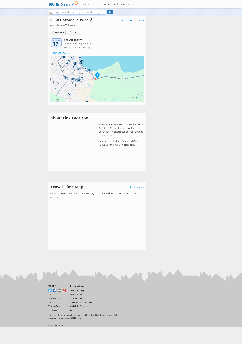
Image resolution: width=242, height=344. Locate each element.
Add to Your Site (122, 4)
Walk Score (55, 286)
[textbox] (79, 12)
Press (50, 302)
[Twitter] (50, 290)
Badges (73, 310)
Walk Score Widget (78, 291)
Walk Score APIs (77, 295)
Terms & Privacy (55, 306)
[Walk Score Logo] (63, 3)
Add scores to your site (132, 20)
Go (110, 12)
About (51, 295)
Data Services (76, 298)
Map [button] (73, 32)
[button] (50, 12)
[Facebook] (55, 290)
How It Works (54, 298)
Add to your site (136, 187)
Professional (77, 286)
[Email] (60, 290)
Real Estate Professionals (81, 302)
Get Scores (85, 4)
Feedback (52, 310)
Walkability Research (79, 306)
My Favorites (102, 4)
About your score (60, 53)
